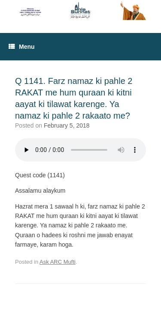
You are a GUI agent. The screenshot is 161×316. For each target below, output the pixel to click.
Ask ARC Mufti (57, 262)
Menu (22, 46)
